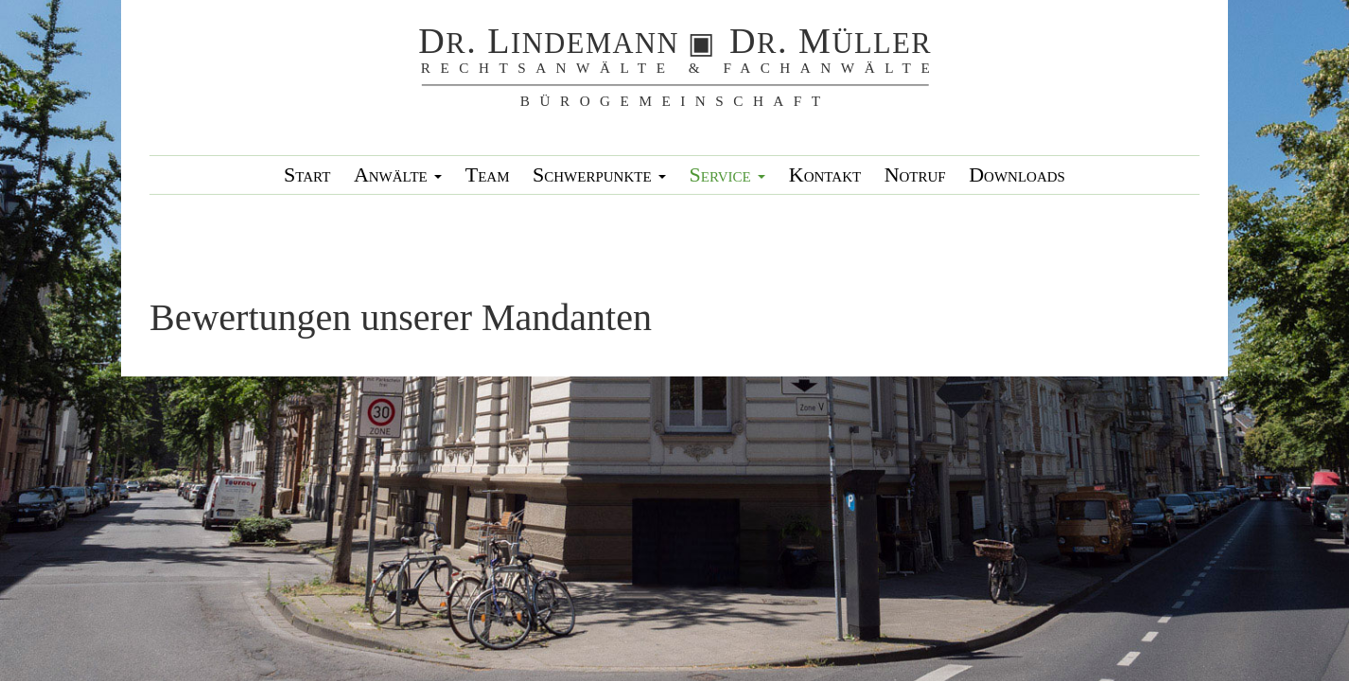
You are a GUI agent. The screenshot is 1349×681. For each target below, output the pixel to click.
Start (307, 174)
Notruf (915, 174)
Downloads (1017, 174)
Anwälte (398, 174)
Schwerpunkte (599, 174)
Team (487, 174)
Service (728, 174)
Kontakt (825, 174)
